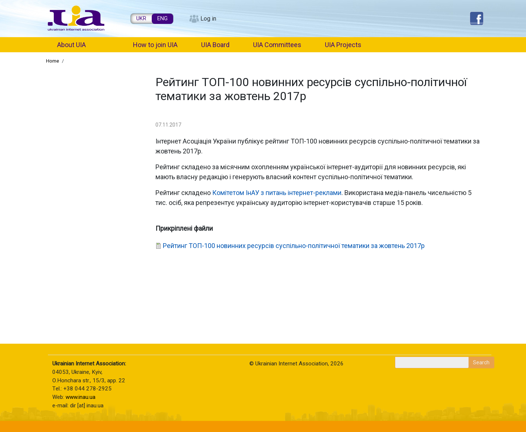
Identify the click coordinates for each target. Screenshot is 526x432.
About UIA (71, 45)
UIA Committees (277, 45)
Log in (208, 18)
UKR (141, 18)
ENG (162, 18)
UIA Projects (343, 45)
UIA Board (215, 45)
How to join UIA (155, 45)
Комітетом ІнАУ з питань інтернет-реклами (276, 192)
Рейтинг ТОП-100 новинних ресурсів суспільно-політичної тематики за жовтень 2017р (294, 245)
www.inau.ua (80, 397)
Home (52, 61)
